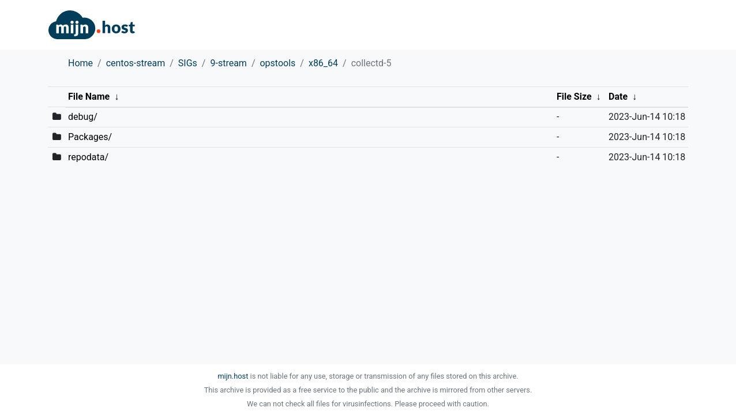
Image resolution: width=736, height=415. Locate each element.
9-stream (228, 63)
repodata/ (88, 157)
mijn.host (232, 376)
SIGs (187, 63)
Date (618, 96)
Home (80, 63)
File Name (89, 96)
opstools (277, 63)
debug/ (82, 116)
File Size (574, 96)
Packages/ (90, 136)
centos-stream (136, 63)
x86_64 (323, 63)
